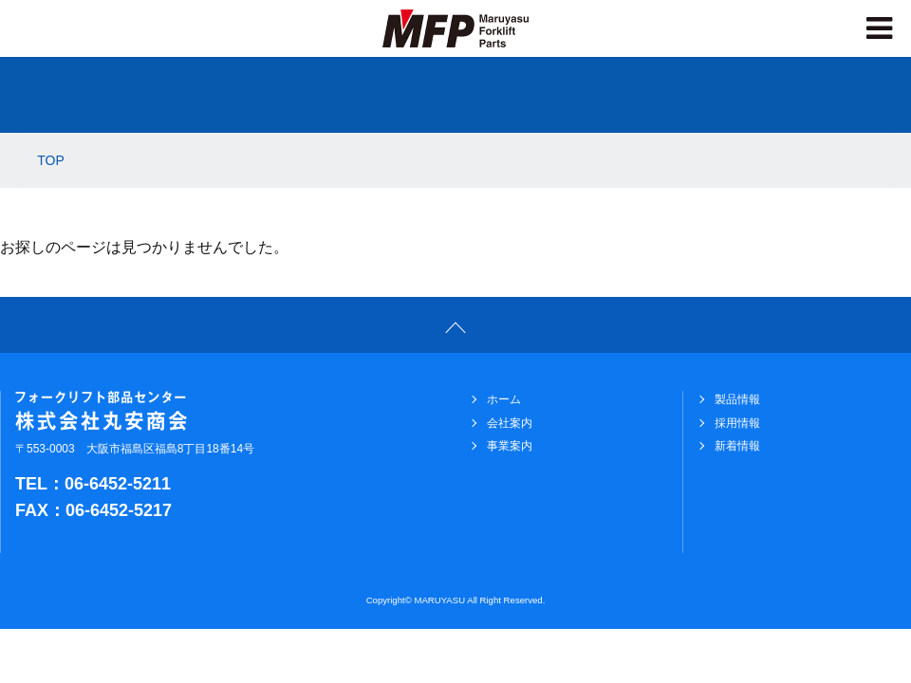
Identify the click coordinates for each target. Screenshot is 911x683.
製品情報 (737, 399)
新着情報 (737, 445)
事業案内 (509, 445)
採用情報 (737, 423)
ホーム (504, 399)
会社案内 (509, 423)
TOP (51, 160)
